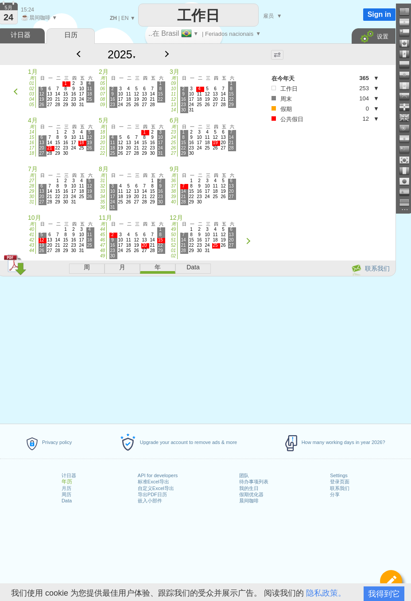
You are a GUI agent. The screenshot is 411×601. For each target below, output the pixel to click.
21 (102, 147)
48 (102, 250)
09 (102, 104)
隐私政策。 (326, 593)
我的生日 (249, 488)
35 (102, 201)
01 (31, 83)
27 (173, 153)
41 (31, 234)
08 (102, 99)
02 (31, 88)
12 (173, 99)
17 (31, 147)
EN (125, 18)
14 (173, 109)
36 (102, 207)
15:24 (27, 10)
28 (31, 186)
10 (173, 88)
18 (31, 153)
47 (102, 245)
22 (102, 153)
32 (102, 186)
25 (173, 142)
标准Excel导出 (153, 481)
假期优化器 (251, 494)
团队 (244, 475)
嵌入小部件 (150, 500)
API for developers (158, 475)
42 (31, 239)
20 (102, 142)
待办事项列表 (253, 481)
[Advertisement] (322, 196)
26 (173, 147)
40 (173, 201)
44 (31, 250)
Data (67, 500)
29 (31, 191)
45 (102, 234)
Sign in (379, 14)
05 (31, 104)
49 (102, 255)
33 (102, 191)
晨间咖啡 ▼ (39, 18)
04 (31, 99)
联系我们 (339, 488)
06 (102, 88)
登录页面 (339, 481)
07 (102, 94)
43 (31, 245)
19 (102, 137)
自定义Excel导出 (156, 488)
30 (31, 196)
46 (102, 239)
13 (173, 104)
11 (173, 94)
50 (173, 234)
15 (31, 137)
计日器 (69, 475)
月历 (66, 488)
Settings (339, 475)
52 (173, 245)
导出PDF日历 (152, 494)
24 (173, 137)
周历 (66, 494)
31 (31, 201)
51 (173, 239)
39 (173, 196)
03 (31, 94)
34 (102, 196)
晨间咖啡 (249, 500)
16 (31, 142)
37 (173, 186)
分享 (335, 494)
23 (173, 132)
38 (173, 191)
